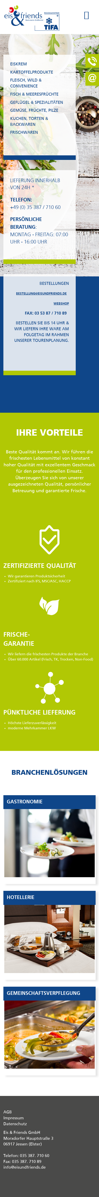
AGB (7, 1112)
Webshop (61, 303)
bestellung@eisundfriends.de (41, 293)
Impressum (13, 1118)
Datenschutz (15, 1124)
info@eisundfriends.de (24, 1167)
